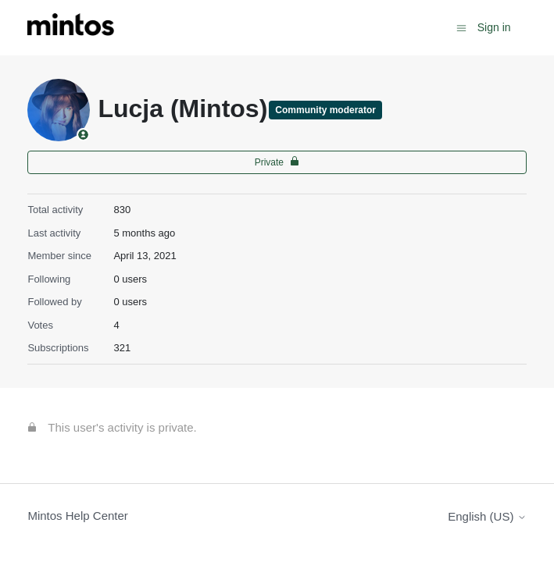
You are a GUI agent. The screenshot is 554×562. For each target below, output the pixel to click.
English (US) (487, 516)
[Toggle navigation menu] (461, 27)
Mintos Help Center (77, 515)
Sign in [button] (494, 27)
